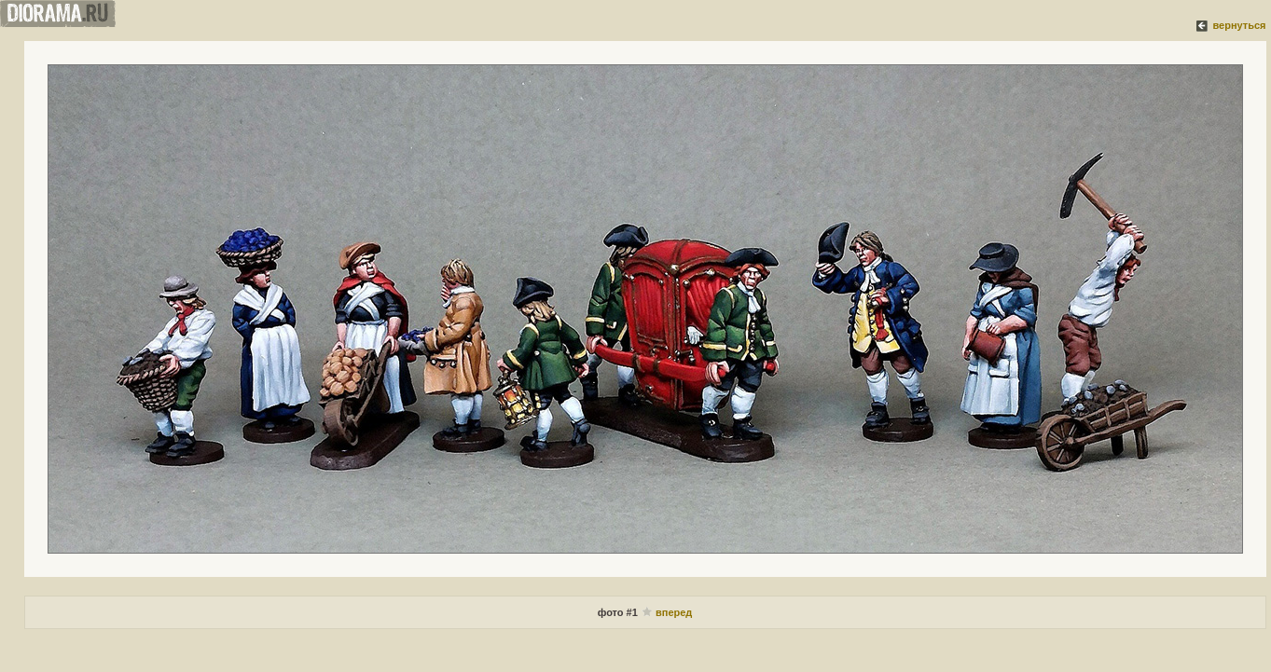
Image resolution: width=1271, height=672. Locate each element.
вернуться (1238, 25)
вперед (674, 612)
